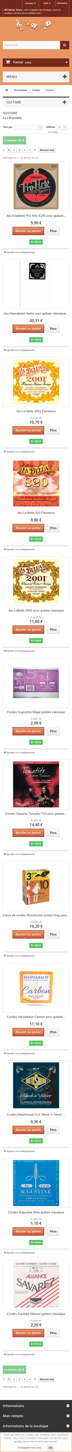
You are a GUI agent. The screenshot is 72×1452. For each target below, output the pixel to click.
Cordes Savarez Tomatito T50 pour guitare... (36, 813)
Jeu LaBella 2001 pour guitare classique (36, 610)
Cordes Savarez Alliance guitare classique (36, 1314)
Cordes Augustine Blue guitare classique (36, 1212)
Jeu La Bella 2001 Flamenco (36, 411)
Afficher (50, 127)
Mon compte (13, 1416)
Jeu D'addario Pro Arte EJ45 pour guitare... (36, 216)
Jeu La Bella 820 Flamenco (36, 513)
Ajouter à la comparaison (20, 252)
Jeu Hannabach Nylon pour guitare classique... (36, 313)
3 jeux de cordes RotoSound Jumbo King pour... (36, 915)
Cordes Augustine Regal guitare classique (36, 712)
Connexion (62, 3)
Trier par (7, 127)
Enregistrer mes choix (29, 1447)
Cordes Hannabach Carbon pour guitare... (36, 1017)
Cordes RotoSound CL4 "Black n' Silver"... (36, 1114)
